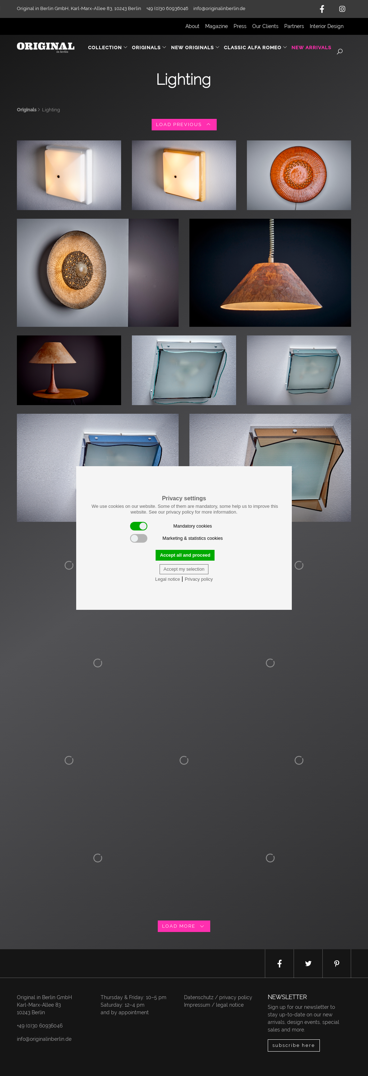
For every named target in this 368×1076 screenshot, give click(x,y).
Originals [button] (149, 47)
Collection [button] (108, 47)
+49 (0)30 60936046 (40, 1026)
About (192, 26)
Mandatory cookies (171, 526)
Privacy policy (199, 579)
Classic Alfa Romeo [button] (256, 47)
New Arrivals (311, 47)
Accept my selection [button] (184, 569)
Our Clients (265, 26)
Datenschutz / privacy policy (218, 997)
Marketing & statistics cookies (176, 538)
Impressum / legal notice (214, 1005)
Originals (26, 109)
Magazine (216, 26)
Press (240, 26)
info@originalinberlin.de (219, 8)
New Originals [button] (195, 47)
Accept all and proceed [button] (185, 555)
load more (184, 926)
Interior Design (327, 26)
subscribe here (293, 1045)
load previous (184, 124)
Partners (294, 26)
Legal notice (167, 579)
